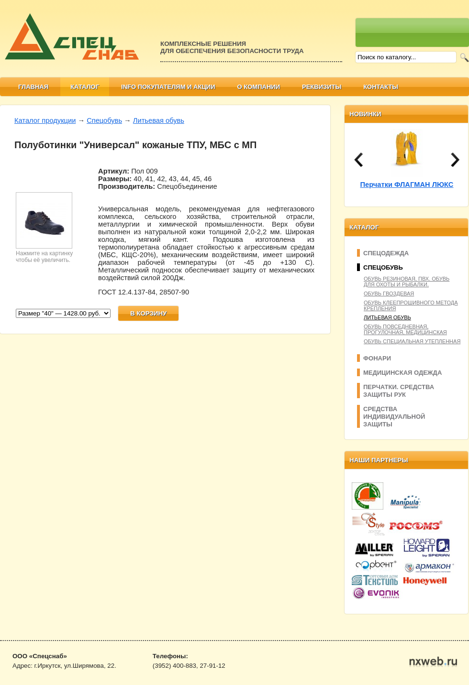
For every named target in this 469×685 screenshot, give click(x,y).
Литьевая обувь (158, 120)
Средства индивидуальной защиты (394, 416)
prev (358, 159)
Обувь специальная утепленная (412, 341)
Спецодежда (386, 253)
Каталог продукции (45, 120)
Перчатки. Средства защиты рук (398, 390)
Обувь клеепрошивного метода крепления (411, 305)
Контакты (380, 86)
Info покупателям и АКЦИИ (168, 86)
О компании (258, 86)
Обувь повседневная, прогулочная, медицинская (405, 329)
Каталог (84, 86)
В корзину (148, 313)
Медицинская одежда (402, 372)
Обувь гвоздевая (389, 293)
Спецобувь (104, 120)
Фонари (377, 358)
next (455, 159)
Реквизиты (321, 86)
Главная (33, 86)
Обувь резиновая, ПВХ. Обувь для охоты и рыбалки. (406, 281)
